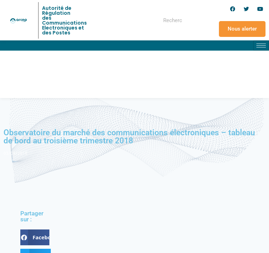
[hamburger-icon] (261, 45)
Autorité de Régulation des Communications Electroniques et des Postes (64, 20)
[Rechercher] (197, 20)
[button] (34, 237)
